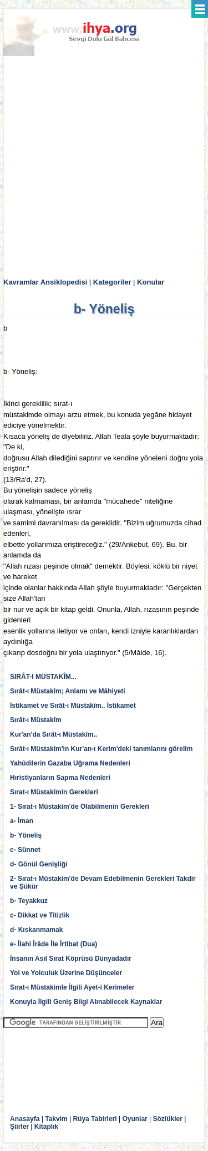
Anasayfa (24, 1119)
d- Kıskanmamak (36, 930)
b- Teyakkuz (29, 901)
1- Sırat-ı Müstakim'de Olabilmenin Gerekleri (79, 806)
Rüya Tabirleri (94, 1119)
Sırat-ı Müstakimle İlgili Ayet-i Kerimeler (72, 987)
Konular (150, 282)
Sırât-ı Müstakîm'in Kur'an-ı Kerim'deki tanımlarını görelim (101, 749)
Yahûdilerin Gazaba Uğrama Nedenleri (70, 763)
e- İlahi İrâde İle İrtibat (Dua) (53, 944)
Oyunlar (134, 1119)
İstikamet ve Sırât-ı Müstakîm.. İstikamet (73, 705)
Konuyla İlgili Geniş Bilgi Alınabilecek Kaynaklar (86, 1002)
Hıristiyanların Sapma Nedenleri (60, 778)
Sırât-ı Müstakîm (36, 720)
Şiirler (19, 1126)
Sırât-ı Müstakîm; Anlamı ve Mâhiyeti (67, 691)
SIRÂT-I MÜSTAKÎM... (43, 677)
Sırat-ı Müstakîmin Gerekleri (54, 792)
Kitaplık (46, 1126)
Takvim (56, 1119)
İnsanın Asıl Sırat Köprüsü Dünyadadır (70, 958)
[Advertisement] (104, 167)
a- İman (21, 821)
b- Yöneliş (26, 835)
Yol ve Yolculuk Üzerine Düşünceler (66, 973)
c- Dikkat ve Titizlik (39, 915)
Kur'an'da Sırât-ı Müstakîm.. (53, 734)
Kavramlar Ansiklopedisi (45, 282)
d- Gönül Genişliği (38, 864)
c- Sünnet (25, 850)
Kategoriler (112, 282)
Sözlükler (167, 1119)
